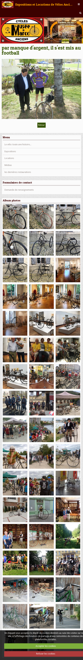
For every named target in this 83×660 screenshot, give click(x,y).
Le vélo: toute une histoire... (17, 144)
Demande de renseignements (19, 190)
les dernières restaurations (17, 172)
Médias (8, 165)
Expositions (10, 151)
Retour (41, 125)
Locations (9, 158)
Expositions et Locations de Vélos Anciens (44, 4)
